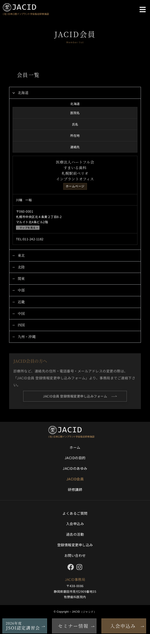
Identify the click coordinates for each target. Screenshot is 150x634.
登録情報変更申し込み (75, 544)
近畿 (21, 301)
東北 (21, 255)
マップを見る (28, 227)
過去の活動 (75, 534)
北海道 (23, 92)
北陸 (21, 266)
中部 (21, 290)
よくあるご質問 (75, 513)
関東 (21, 278)
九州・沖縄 (27, 336)
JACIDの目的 (75, 457)
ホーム (75, 447)
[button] (142, 9)
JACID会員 (75, 478)
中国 (21, 313)
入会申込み (75, 523)
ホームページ (75, 186)
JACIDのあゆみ (75, 468)
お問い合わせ (75, 555)
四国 (21, 324)
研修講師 (75, 489)
